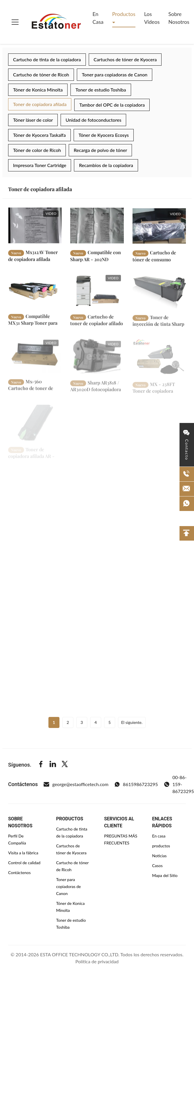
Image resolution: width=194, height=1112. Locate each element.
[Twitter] (64, 765)
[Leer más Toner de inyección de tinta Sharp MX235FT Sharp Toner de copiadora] (159, 296)
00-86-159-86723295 (179, 784)
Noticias (159, 855)
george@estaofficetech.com (75, 784)
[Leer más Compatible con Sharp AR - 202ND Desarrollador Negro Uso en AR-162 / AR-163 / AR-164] (97, 227)
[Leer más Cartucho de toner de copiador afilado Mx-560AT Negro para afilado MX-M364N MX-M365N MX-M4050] (97, 294)
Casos (157, 865)
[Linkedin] (53, 765)
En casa (98, 18)
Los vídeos (152, 18)
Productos (123, 14)
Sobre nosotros (178, 18)
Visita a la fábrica (23, 852)
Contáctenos (19, 872)
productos (161, 845)
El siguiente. (132, 722)
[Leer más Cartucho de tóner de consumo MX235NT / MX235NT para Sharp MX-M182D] (159, 228)
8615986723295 (136, 784)
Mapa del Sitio (165, 875)
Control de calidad (24, 862)
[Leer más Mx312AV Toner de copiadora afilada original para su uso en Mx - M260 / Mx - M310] (34, 227)
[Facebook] (41, 765)
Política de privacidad (97, 961)
